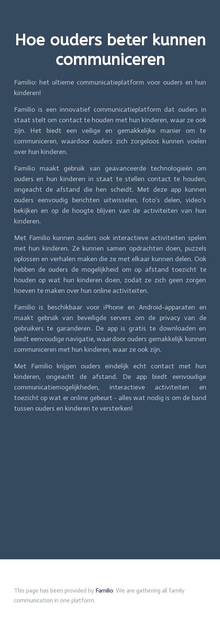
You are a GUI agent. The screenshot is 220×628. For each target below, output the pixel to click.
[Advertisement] (110, 472)
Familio (104, 590)
